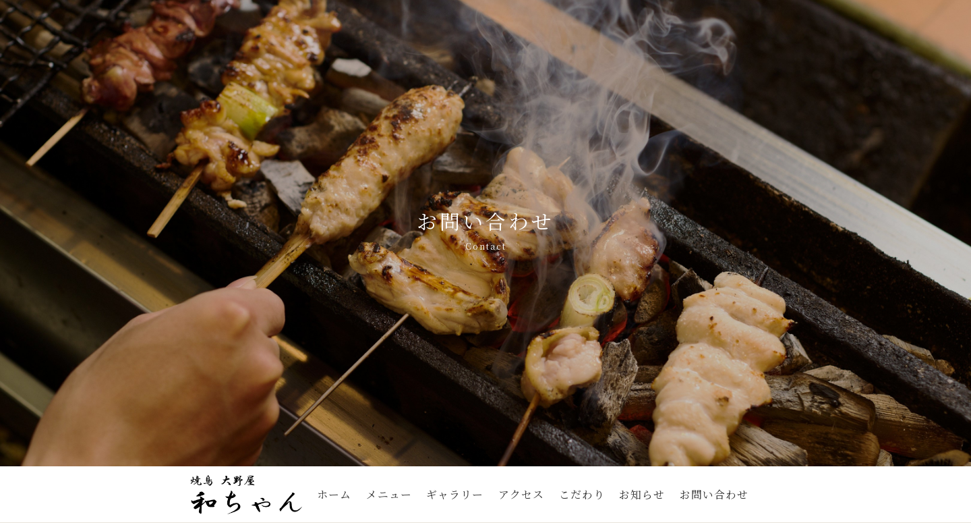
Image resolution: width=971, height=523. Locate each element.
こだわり (582, 494)
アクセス (521, 494)
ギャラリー (454, 494)
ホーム (334, 494)
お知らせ (642, 494)
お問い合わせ (714, 494)
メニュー (389, 494)
